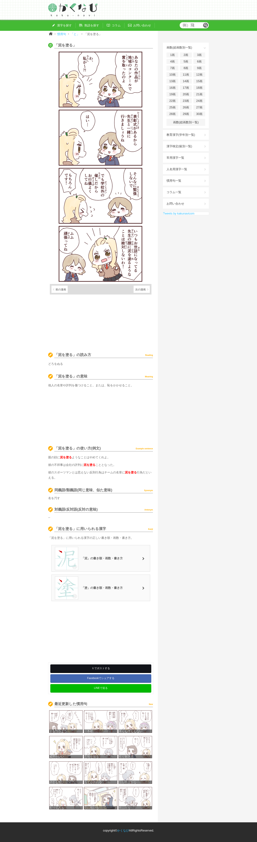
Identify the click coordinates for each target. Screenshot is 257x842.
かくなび (123, 830)
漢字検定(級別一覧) (179, 146)
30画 (199, 114)
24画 (199, 100)
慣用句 (61, 33)
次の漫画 (140, 289)
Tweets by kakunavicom (178, 213)
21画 (199, 94)
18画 (199, 87)
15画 (199, 81)
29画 (186, 114)
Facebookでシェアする (100, 678)
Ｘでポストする (101, 668)
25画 (172, 107)
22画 (172, 100)
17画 (186, 87)
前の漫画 (61, 289)
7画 (172, 68)
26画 (186, 107)
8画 (186, 68)
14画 (186, 81)
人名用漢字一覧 (177, 169)
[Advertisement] (100, 322)
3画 (199, 55)
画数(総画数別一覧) (186, 122)
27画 (199, 107)
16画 (172, 87)
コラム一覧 (174, 192)
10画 (172, 74)
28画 (172, 114)
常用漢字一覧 (175, 157)
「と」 (75, 33)
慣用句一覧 (174, 180)
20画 (186, 94)
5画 (186, 61)
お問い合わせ (175, 203)
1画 (172, 55)
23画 (186, 100)
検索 (205, 25)
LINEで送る (101, 688)
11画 (186, 74)
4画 (172, 61)
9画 (199, 68)
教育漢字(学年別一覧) (181, 134)
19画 (172, 94)
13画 (172, 81)
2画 (186, 55)
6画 (199, 61)
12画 (199, 74)
